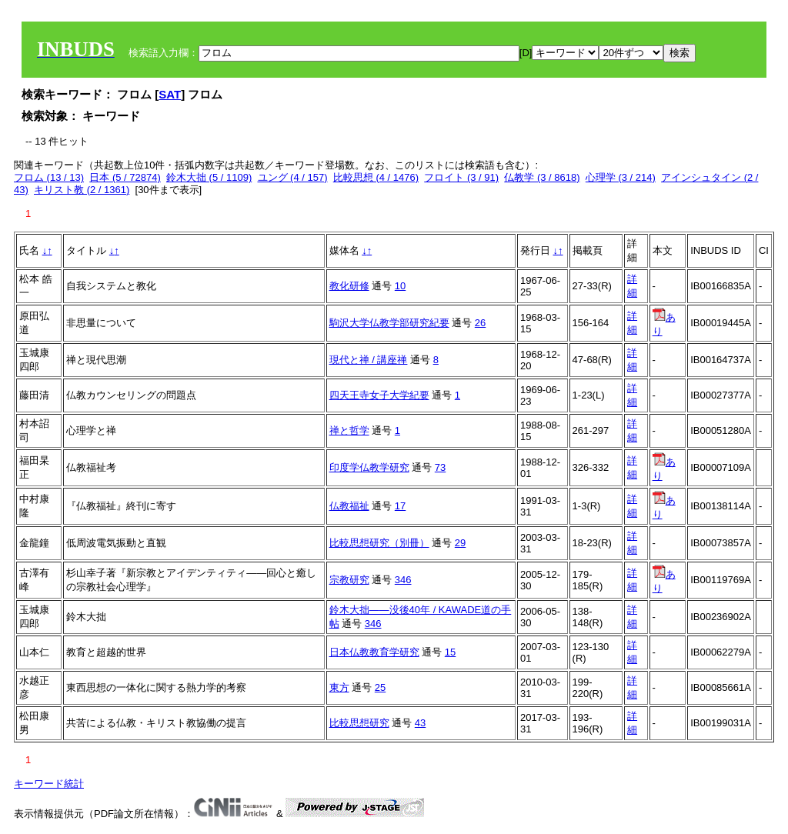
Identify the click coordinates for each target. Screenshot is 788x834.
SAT (170, 94)
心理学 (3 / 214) (621, 177)
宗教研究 (349, 579)
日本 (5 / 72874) (125, 177)
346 (403, 579)
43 (420, 723)
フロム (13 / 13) (49, 177)
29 (460, 543)
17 (400, 506)
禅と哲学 (349, 430)
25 (380, 687)
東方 (339, 687)
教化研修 (349, 286)
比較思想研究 (359, 723)
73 (440, 467)
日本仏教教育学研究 (374, 652)
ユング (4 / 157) (293, 177)
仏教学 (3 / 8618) (541, 177)
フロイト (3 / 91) (461, 177)
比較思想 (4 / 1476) (376, 177)
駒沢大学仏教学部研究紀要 (389, 323)
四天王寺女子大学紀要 (379, 395)
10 (400, 286)
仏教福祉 (349, 506)
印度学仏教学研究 (369, 467)
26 (480, 323)
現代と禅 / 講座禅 (368, 359)
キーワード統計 (49, 783)
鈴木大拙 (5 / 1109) (209, 177)
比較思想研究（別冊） (379, 543)
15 (450, 652)
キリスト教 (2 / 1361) (81, 189)
